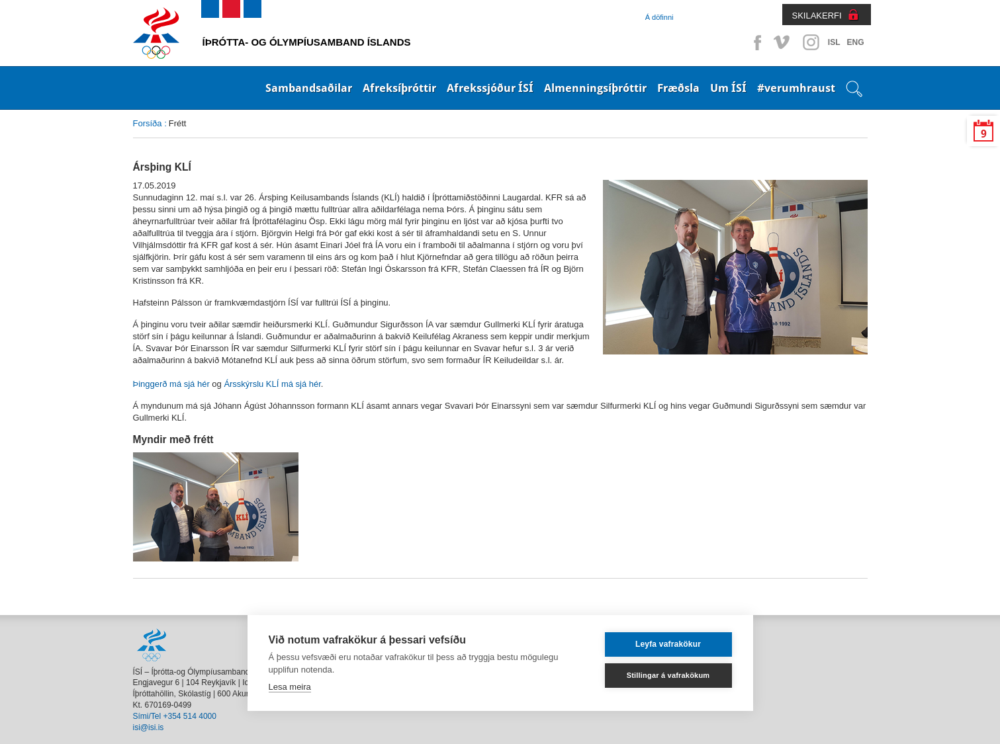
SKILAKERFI (817, 16)
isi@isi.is (148, 727)
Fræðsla (678, 88)
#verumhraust (796, 88)
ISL (834, 42)
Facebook (755, 42)
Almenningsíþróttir (595, 88)
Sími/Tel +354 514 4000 (174, 716)
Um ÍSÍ (728, 88)
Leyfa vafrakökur (668, 644)
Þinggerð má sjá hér (171, 384)
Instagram (810, 42)
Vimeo (783, 42)
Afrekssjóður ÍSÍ (490, 88)
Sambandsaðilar (308, 88)
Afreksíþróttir (399, 88)
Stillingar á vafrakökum (668, 675)
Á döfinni (659, 17)
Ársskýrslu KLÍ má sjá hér (272, 384)
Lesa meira (290, 687)
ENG (855, 42)
